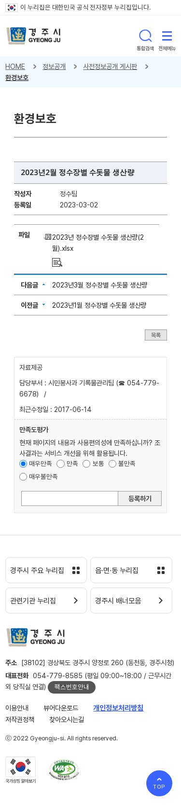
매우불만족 (43, 476)
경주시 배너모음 (118, 601)
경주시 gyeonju (33, 36)
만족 (72, 463)
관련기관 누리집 (33, 601)
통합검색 (145, 35)
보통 (98, 463)
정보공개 (54, 66)
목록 (156, 334)
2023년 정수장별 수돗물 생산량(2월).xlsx (98, 242)
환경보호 (16, 77)
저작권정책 (19, 719)
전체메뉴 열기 (167, 35)
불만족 (127, 463)
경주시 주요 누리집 (37, 570)
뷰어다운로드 (60, 708)
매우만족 (40, 463)
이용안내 (16, 708)
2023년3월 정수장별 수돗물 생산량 (99, 285)
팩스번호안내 (72, 687)
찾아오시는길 (66, 719)
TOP (159, 786)
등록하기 (140, 498)
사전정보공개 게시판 (110, 66)
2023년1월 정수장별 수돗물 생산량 (99, 305)
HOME (15, 66)
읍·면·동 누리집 (117, 570)
